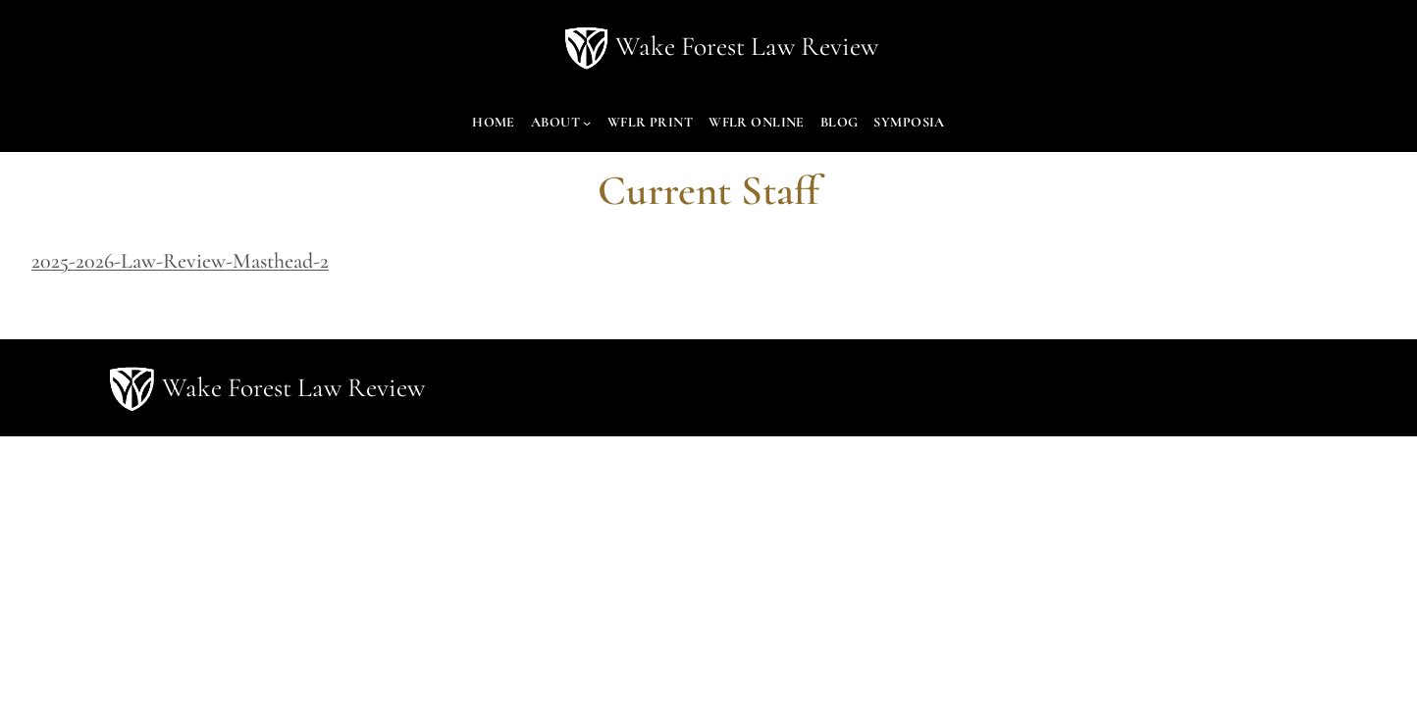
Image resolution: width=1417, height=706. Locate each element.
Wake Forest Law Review (746, 46)
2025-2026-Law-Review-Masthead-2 (180, 261)
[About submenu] (587, 122)
